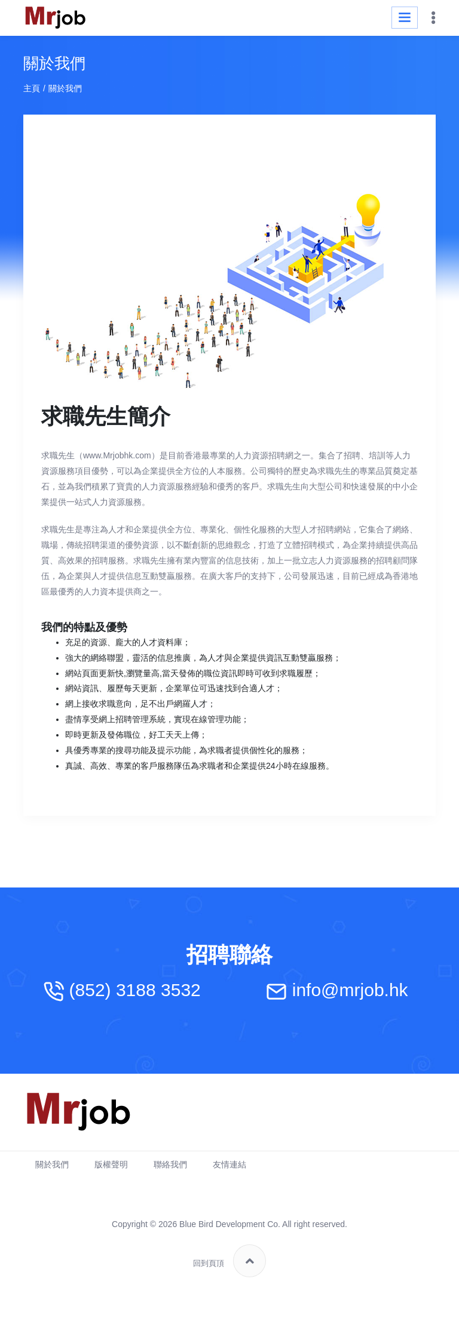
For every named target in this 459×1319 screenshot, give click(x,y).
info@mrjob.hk (350, 990)
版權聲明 (111, 1164)
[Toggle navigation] (404, 18)
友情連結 (229, 1164)
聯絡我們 (170, 1164)
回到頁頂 (229, 1260)
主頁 (31, 88)
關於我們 (52, 1164)
